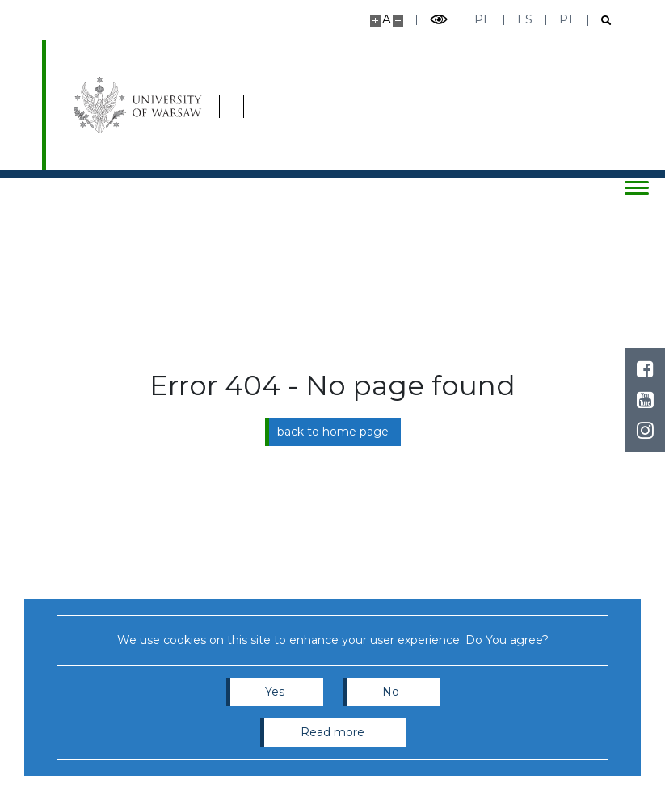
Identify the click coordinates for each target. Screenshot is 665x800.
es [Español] (524, 19)
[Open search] (600, 20)
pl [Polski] (482, 19)
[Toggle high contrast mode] (439, 20)
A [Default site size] (386, 19)
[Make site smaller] (398, 21)
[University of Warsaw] (140, 105)
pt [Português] (567, 19)
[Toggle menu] (637, 187)
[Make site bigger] (375, 21)
